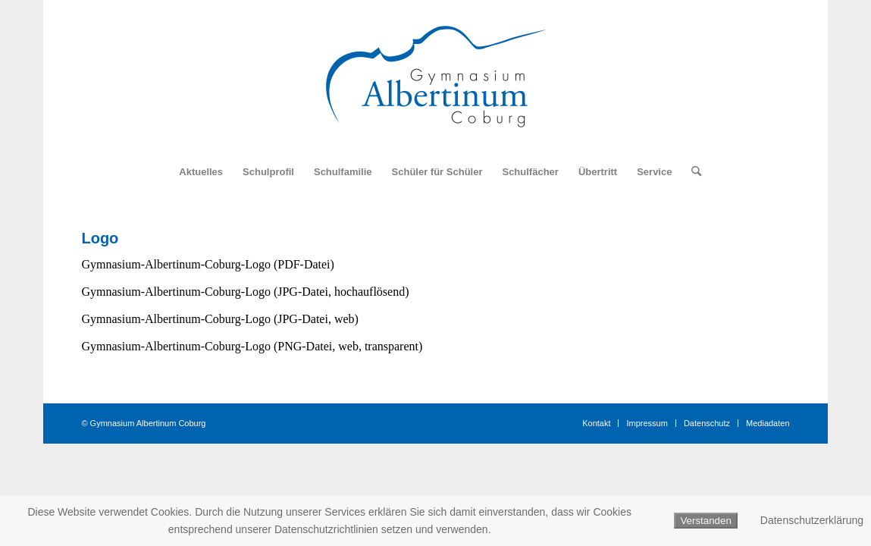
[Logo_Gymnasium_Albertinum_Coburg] (436, 76)
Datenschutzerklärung (811, 520)
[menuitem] (201, 172)
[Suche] (691, 172)
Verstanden (705, 520)
